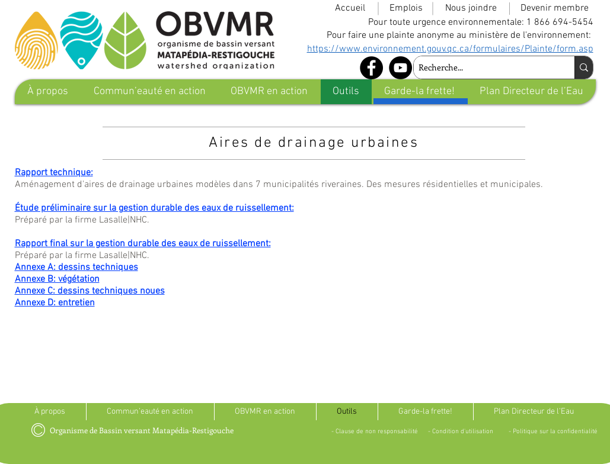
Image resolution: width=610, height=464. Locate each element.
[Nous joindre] (471, 8)
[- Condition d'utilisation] (460, 431)
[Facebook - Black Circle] (371, 67)
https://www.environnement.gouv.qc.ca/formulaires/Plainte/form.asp (450, 49)
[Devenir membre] (554, 8)
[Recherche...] (484, 67)
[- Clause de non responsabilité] (375, 431)
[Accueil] (350, 8)
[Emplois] (406, 8)
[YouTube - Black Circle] (400, 67)
